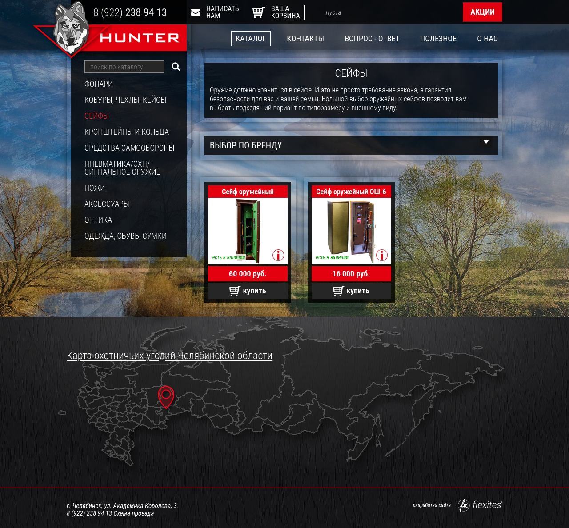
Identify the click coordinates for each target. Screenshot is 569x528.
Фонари (98, 84)
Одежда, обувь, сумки (125, 236)
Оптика (98, 220)
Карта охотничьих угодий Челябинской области (169, 355)
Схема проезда (133, 513)
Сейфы (96, 116)
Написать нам (217, 12)
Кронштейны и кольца (126, 132)
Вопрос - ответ (372, 38)
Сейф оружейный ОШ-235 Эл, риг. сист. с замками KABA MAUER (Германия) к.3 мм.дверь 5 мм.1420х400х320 (248, 193)
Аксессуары (106, 204)
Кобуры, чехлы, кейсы (125, 100)
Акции (482, 11)
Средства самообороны (129, 148)
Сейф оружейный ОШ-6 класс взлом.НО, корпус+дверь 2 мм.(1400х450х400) (351, 193)
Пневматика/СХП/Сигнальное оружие (122, 168)
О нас (487, 38)
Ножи (94, 188)
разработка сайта (457, 505)
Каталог (251, 38)
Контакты (305, 38)
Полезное (438, 38)
